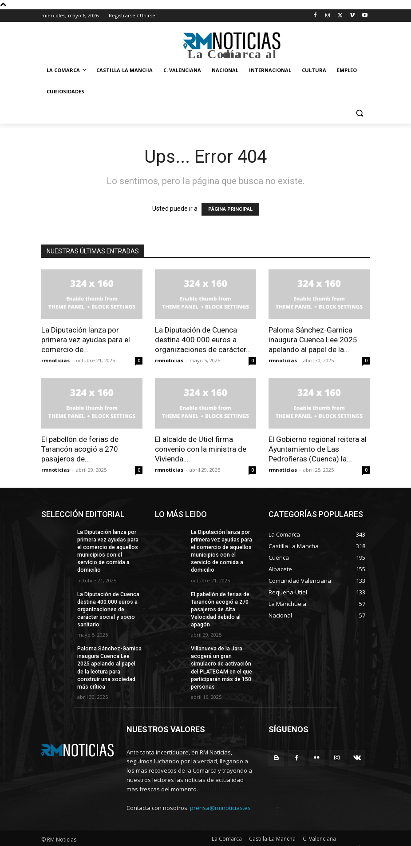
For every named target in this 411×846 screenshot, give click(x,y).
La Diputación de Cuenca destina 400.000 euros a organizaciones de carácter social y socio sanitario (108, 601)
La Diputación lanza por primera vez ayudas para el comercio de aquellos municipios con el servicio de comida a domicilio (109, 547)
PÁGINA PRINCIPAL (230, 209)
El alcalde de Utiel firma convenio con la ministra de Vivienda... (200, 449)
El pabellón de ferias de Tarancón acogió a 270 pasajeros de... (80, 449)
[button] (359, 113)
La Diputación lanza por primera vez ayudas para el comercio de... (85, 339)
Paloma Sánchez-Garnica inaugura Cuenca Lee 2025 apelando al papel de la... (313, 339)
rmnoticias (55, 360)
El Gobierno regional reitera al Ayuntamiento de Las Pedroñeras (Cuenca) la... (318, 449)
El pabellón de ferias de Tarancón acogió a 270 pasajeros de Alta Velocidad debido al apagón (220, 601)
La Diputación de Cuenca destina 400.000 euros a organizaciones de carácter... (203, 339)
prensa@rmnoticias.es (220, 798)
